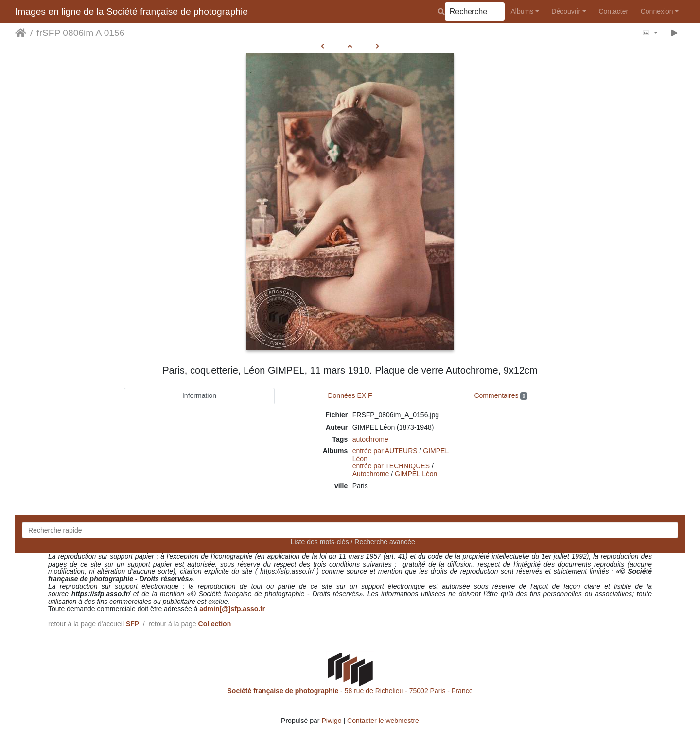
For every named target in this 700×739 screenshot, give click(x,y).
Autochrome (370, 474)
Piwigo (331, 720)
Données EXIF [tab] (350, 395)
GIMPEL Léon (416, 474)
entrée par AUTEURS (385, 451)
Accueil (20, 33)
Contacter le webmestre (383, 720)
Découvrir (565, 11)
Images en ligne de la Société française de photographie (131, 11)
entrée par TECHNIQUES (391, 466)
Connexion (657, 11)
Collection (214, 624)
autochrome (370, 439)
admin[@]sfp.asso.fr (232, 609)
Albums (522, 11)
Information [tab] (199, 395)
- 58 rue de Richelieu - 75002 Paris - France (350, 691)
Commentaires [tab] (500, 396)
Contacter (613, 11)
